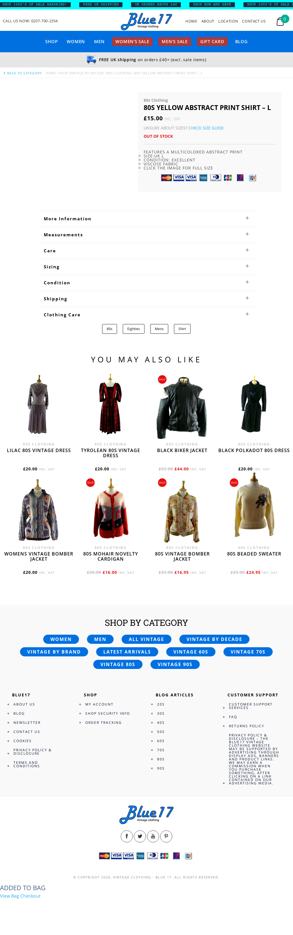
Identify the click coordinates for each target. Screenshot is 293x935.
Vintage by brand (54, 652)
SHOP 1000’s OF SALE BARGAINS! (49, 5)
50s (161, 731)
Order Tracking (103, 722)
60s (161, 740)
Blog (241, 41)
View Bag (9, 896)
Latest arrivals (127, 652)
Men (99, 41)
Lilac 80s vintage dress (39, 450)
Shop (51, 41)
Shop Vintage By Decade (81, 73)
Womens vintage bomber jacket (38, 556)
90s (161, 768)
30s (161, 713)
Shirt (182, 328)
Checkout (30, 896)
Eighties (133, 328)
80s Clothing (119, 73)
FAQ (233, 716)
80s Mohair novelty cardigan (110, 556)
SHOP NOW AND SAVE (226, 5)
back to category (22, 73)
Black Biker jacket (182, 450)
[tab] (146, 219)
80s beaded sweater (254, 554)
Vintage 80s (117, 664)
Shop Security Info (107, 713)
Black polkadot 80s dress (254, 450)
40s (161, 722)
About (207, 21)
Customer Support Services (251, 706)
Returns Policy (246, 726)
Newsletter (27, 722)
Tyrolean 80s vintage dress (110, 453)
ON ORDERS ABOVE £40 (170, 5)
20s (161, 704)
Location (228, 21)
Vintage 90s (175, 664)
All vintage (146, 639)
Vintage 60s (190, 652)
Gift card (212, 41)
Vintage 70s (248, 652)
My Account (99, 704)
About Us (24, 704)
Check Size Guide (206, 128)
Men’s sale (175, 41)
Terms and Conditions (26, 764)
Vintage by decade (214, 639)
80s (109, 328)
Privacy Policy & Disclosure (32, 752)
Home (191, 21)
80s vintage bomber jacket (182, 556)
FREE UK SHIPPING (115, 5)
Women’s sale (132, 41)
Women (76, 41)
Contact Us (254, 21)
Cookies (22, 740)
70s (161, 750)
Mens (159, 328)
